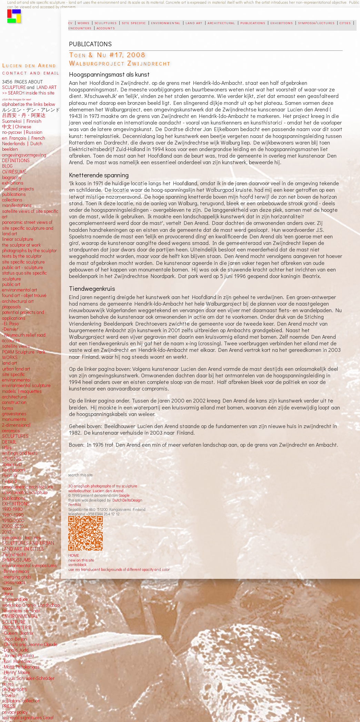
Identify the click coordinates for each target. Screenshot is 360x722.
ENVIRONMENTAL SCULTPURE (20, 619)
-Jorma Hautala (18, 655)
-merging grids (16, 577)
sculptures (105, 22)
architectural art (18, 301)
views (24, 346)
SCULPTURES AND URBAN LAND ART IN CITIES (28, 546)
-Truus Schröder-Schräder (28, 678)
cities (345, 22)
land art (194, 22)
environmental (165, 22)
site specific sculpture (23, 262)
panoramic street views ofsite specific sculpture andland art (27, 228)
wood (7, 588)
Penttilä (74, 504)
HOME (73, 555)
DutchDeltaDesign (127, 500)
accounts (106, 27)
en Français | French (23, 138)
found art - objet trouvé (24, 295)
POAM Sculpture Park (23, 352)
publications (252, 22)
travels (9, 695)
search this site (80, 474)
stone (7, 594)
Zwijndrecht (14, 554)
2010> (8, 532)
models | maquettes (22, 391)
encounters (79, 27)
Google (124, 495)
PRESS (8, 706)
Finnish (32, 121)
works (83, 22)
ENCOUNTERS (16, 627)
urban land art (16, 369)
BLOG (7, 166)
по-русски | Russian (22, 132)
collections (12, 200)
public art (11, 284)
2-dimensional (16, 425)
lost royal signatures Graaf (28, 717)
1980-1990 (13, 515)
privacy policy (15, 712)
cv (70, 22)
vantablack (77, 564)
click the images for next (16, 99)
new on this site (81, 560)
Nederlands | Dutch (22, 143)
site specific (134, 22)
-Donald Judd (15, 650)
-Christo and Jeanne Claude (30, 644)
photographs (14, 689)
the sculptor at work (21, 245)
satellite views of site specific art (30, 214)
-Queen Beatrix (17, 633)
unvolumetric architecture (27, 487)
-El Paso (10, 323)
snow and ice (15, 599)
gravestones (14, 414)
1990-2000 (13, 520)
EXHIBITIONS (16, 504)
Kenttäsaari (13, 470)
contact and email (31, 72)
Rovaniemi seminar (21, 610)
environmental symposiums (29, 565)
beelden (10, 149)
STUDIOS (11, 459)
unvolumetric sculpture (25, 492)
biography (11, 177)
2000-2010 (13, 526)
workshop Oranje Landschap (31, 605)
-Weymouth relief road (24, 335)
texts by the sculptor (22, 256)
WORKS (10, 357)
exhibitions (281, 22)
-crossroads (14, 582)
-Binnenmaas (15, 571)
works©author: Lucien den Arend (95, 490)
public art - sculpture (22, 267)
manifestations (17, 205)
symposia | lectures (21, 537)
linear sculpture (17, 239)
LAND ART (45, 87)
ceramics (11, 430)
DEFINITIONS (16, 160)
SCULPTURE (14, 87)
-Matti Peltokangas (21, 667)
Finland (9, 481)
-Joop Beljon (14, 639)
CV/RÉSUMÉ (14, 172)
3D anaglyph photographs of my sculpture (102, 485)
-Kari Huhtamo (17, 661)
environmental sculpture (26, 385)
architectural (221, 22)
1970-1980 (12, 509)
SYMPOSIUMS (16, 560)
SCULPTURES (15, 436)
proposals (11, 307)
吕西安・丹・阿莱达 (24, 115)
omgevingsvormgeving (24, 155)
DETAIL (9, 442)
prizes (8, 684)
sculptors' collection (21, 701)
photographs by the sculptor (29, 250)
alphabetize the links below (28, 104)
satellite (10, 346)
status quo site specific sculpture (24, 275)
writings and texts (20, 453)
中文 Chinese (16, 126)
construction (14, 402)
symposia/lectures (316, 22)
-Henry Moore (16, 672)
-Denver (10, 329)
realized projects (18, 189)
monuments (14, 419)
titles (7, 447)
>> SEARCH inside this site (28, 93)
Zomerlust (12, 464)
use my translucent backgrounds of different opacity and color (119, 569)
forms (7, 408)
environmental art (19, 290)
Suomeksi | (13, 121)
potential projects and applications (23, 315)
